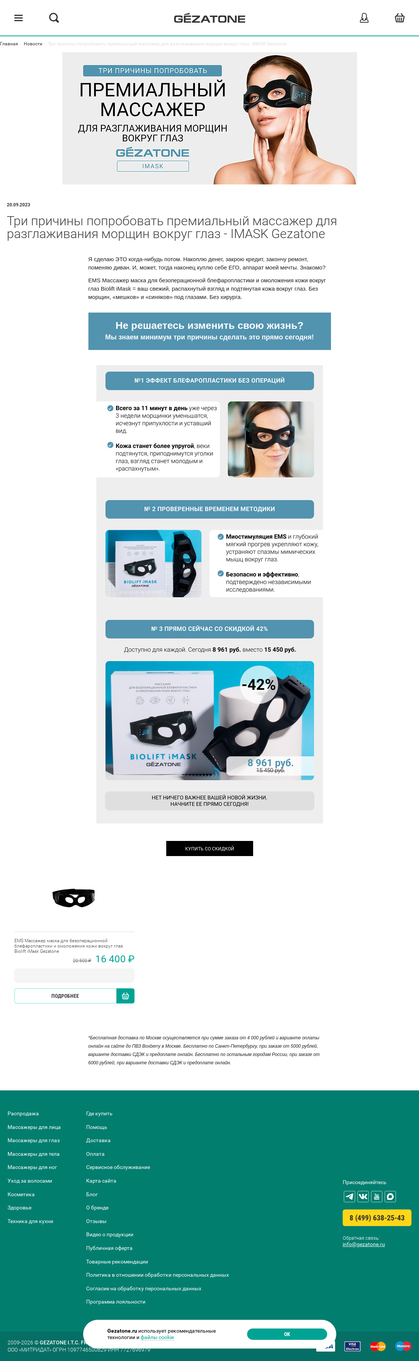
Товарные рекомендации (117, 1262)
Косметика (21, 1194)
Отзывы (96, 1221)
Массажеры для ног (32, 1167)
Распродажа (23, 1113)
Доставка (98, 1140)
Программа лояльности (115, 1302)
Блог (92, 1194)
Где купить (99, 1113)
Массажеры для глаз (34, 1140)
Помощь (96, 1127)
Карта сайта (101, 1181)
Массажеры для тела (34, 1154)
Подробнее (65, 996)
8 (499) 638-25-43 (377, 1217)
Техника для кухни (30, 1221)
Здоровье (19, 1208)
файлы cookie (157, 1337)
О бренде (97, 1208)
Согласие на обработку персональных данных (143, 1288)
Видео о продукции (109, 1234)
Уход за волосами (30, 1181)
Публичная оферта (109, 1248)
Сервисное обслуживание (118, 1167)
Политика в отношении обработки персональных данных (157, 1275)
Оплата (95, 1154)
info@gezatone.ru (364, 1244)
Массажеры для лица (34, 1127)
